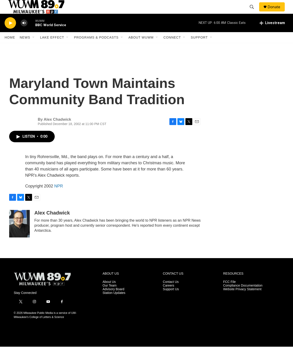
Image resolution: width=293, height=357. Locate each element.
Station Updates (114, 303)
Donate (277, 12)
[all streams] (272, 33)
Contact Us (171, 292)
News (25, 48)
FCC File (229, 292)
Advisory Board (113, 299)
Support (199, 48)
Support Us (171, 299)
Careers (168, 296)
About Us (109, 292)
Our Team (110, 296)
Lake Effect (52, 48)
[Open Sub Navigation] (33, 48)
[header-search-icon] (254, 12)
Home (10, 48)
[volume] (24, 33)
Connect (172, 48)
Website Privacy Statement (242, 299)
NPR (58, 196)
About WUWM (141, 48)
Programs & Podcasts (96, 48)
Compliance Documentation (243, 296)
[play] (10, 33)
